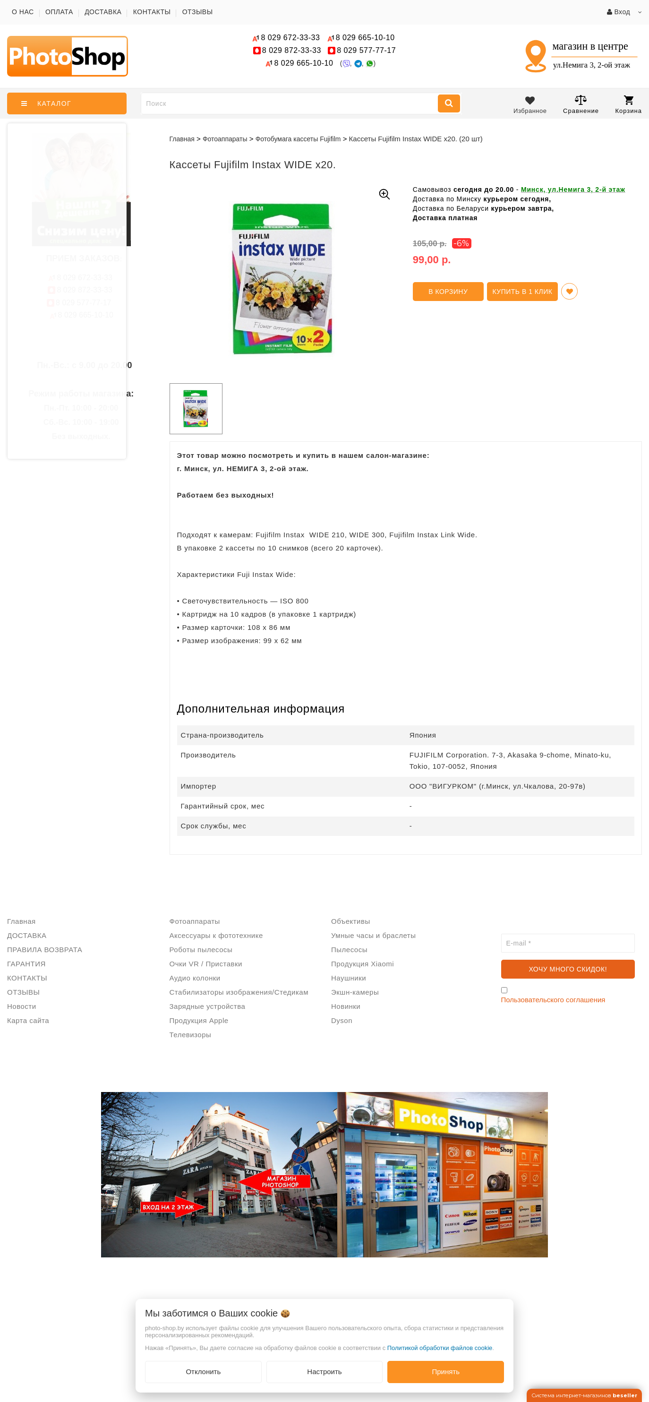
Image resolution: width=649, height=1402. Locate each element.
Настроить (324, 1372)
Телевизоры (191, 1035)
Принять (446, 1372)
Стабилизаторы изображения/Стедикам (239, 992)
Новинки (345, 1006)
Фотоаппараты (195, 921)
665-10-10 (366, 38)
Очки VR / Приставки (206, 964)
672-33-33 (290, 38)
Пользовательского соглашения (553, 1000)
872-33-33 (291, 50)
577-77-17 (366, 50)
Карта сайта (28, 1020)
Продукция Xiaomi (362, 964)
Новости (21, 1006)
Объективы (350, 921)
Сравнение (581, 104)
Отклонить (203, 1372)
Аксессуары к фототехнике (216, 935)
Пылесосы (349, 950)
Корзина (628, 104)
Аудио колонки (195, 978)
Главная (182, 139)
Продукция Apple (199, 1020)
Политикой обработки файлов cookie (440, 1347)
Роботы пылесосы (201, 950)
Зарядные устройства (208, 1006)
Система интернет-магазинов (584, 1395)
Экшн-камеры (355, 992)
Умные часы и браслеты (373, 935)
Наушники (348, 978)
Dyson (341, 1020)
